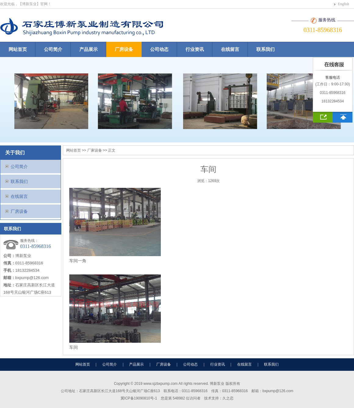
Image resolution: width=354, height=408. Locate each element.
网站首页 (18, 49)
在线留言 (230, 49)
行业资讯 (195, 49)
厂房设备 (124, 49)
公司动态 (159, 49)
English (343, 4)
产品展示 (88, 49)
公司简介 (53, 49)
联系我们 (265, 49)
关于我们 (15, 152)
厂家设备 (94, 150)
